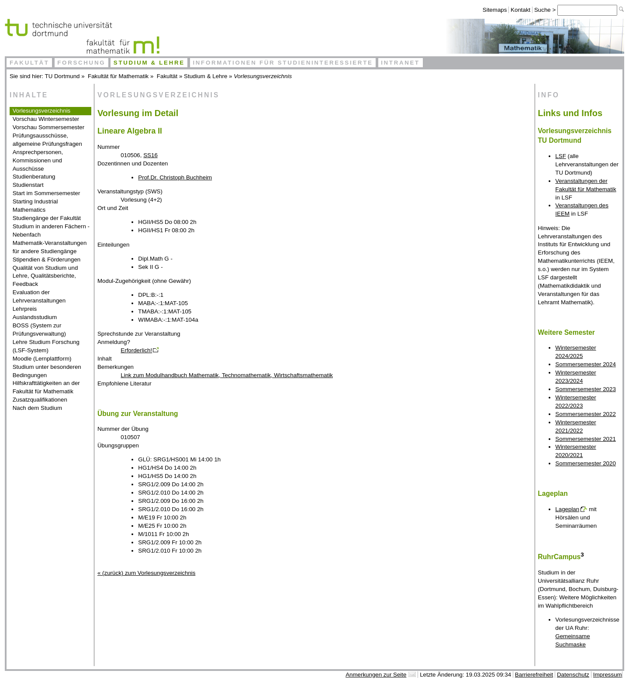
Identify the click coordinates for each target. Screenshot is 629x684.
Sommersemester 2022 (585, 414)
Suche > (545, 10)
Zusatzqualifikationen (40, 399)
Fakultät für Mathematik (118, 76)
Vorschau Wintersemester (46, 119)
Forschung (81, 62)
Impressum (607, 674)
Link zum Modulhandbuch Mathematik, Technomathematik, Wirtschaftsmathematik (227, 375)
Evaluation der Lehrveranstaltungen (39, 296)
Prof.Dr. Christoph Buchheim (175, 177)
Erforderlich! (136, 350)
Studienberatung (34, 176)
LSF (560, 156)
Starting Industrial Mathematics (35, 205)
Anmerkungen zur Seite (376, 674)
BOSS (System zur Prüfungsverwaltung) (39, 329)
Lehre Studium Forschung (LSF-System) (46, 346)
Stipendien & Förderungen (47, 259)
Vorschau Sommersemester (48, 127)
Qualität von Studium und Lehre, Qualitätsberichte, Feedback (45, 276)
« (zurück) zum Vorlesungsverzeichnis (146, 573)
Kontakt (520, 10)
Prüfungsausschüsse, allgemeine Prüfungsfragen (47, 139)
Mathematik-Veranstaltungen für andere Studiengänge (50, 247)
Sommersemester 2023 (585, 389)
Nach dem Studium (37, 408)
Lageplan (567, 509)
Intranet (400, 62)
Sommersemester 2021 (585, 439)
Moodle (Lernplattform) (42, 358)
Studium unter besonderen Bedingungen (47, 371)
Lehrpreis (25, 309)
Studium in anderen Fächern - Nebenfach (51, 230)
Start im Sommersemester (46, 193)
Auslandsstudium (35, 317)
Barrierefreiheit (534, 674)
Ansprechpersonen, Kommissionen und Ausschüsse (38, 160)
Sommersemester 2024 (585, 364)
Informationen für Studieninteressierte (283, 62)
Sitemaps (495, 10)
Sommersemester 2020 (585, 463)
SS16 (150, 155)
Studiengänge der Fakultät (47, 218)
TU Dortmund (62, 76)
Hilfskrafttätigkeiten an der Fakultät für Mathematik (46, 387)
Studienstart (28, 185)
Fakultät (29, 62)
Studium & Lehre (149, 62)
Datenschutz (573, 674)
